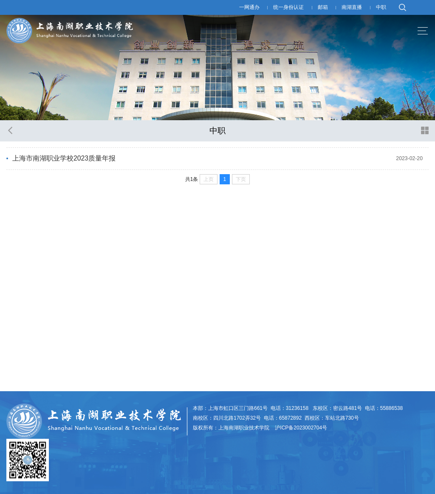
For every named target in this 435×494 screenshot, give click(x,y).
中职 (381, 7)
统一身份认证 (288, 7)
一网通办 (249, 7)
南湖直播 (352, 7)
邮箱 (323, 7)
